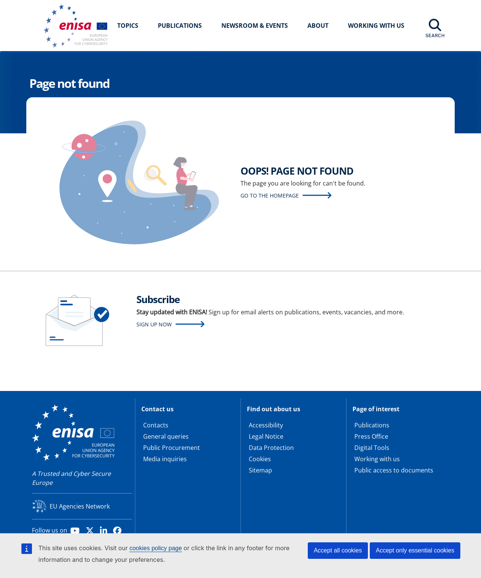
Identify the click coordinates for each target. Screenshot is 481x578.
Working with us (377, 459)
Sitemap (260, 470)
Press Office (371, 436)
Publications (180, 25)
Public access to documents (393, 470)
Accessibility (266, 425)
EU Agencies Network (80, 506)
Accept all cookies (338, 550)
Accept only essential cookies (415, 550)
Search (435, 35)
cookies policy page (155, 548)
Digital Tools (371, 448)
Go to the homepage (269, 195)
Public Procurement (171, 448)
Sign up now (154, 324)
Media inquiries (165, 459)
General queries (166, 436)
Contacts (155, 425)
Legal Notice (266, 436)
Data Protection (271, 448)
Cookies (260, 459)
